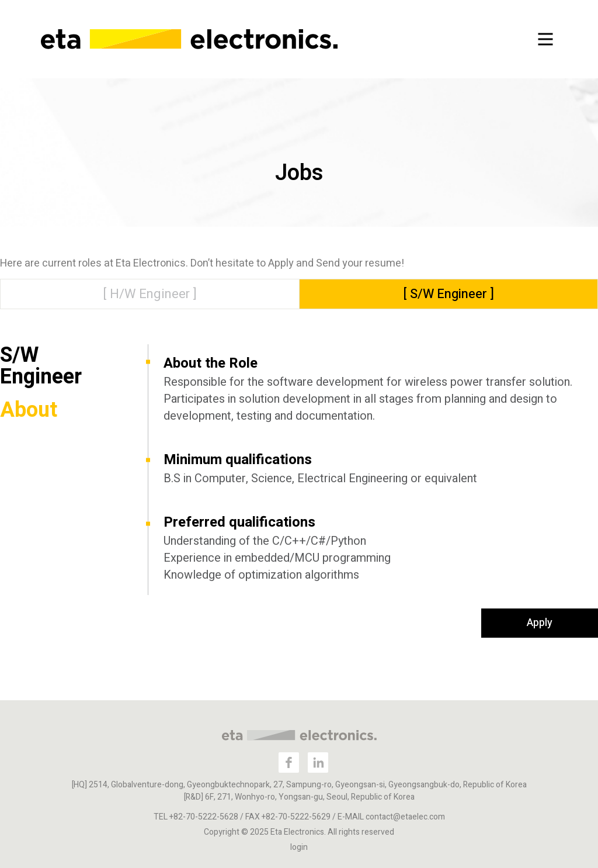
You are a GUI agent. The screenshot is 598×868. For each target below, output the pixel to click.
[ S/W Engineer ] (449, 294)
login (299, 847)
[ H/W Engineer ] (150, 294)
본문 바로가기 (0, 0)
